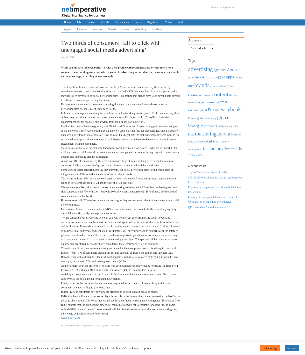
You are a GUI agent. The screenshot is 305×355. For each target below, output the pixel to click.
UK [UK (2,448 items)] (238, 148)
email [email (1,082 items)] (224, 102)
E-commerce (122, 22)
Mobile (105, 22)
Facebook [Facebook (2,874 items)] (230, 109)
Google (112, 29)
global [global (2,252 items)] (223, 117)
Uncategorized (68, 325)
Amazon (81, 29)
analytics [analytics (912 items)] (194, 77)
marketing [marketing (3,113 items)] (206, 134)
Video (168, 22)
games (106, 325)
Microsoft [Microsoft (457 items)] (236, 134)
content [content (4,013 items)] (220, 94)
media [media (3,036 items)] (223, 134)
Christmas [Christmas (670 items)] (194, 95)
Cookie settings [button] (270, 348)
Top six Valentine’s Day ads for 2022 (208, 172)
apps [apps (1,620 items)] (230, 77)
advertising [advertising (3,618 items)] (200, 69)
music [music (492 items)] (191, 141)
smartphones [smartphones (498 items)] (195, 149)
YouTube (157, 29)
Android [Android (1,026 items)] (208, 77)
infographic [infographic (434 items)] (232, 126)
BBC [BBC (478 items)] (191, 86)
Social (138, 22)
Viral (180, 22)
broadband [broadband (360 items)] (221, 86)
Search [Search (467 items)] (216, 141)
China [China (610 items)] (230, 86)
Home (67, 22)
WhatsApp (140, 29)
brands (90, 325)
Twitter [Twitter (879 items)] (229, 149)
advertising (80, 325)
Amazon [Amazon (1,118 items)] (233, 70)
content (98, 325)
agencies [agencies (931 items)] (220, 70)
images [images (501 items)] (222, 125)
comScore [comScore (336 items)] (206, 95)
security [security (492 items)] (225, 141)
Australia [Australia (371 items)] (239, 77)
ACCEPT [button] (292, 348)
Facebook (97, 29)
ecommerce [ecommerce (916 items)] (210, 102)
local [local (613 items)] (191, 134)
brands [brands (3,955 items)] (201, 85)
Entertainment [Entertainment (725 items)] (197, 110)
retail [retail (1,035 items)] (208, 141)
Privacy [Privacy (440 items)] (199, 141)
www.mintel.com (70, 317)
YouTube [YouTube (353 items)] (200, 155)
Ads (78, 22)
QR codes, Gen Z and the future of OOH (210, 207)
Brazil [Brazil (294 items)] (212, 86)
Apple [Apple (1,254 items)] (220, 77)
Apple (67, 29)
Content (91, 22)
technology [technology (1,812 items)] (213, 148)
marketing (114, 325)
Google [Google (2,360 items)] (195, 125)
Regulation (153, 22)
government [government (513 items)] (210, 125)
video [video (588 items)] (191, 154)
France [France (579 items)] (192, 118)
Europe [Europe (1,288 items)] (214, 109)
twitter (125, 29)
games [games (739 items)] (201, 118)
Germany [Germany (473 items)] (211, 118)
